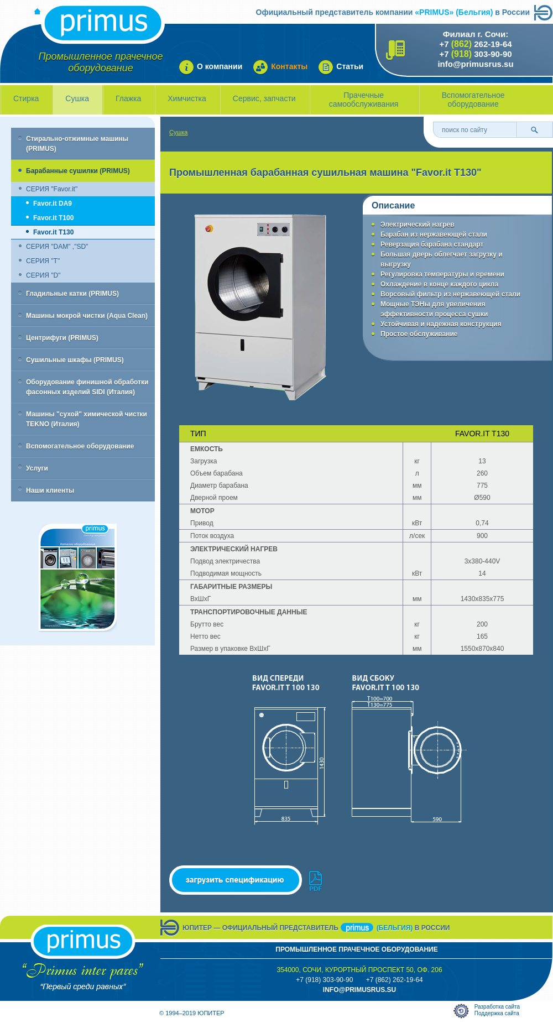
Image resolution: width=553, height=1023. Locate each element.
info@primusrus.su (475, 64)
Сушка (77, 98)
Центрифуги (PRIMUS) (62, 338)
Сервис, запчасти (264, 98)
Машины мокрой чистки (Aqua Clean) (87, 316)
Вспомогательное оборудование (473, 99)
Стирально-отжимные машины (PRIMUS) (77, 144)
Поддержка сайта (496, 1013)
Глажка (128, 98)
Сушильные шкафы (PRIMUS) (75, 360)
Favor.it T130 (53, 232)
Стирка (26, 98)
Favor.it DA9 (52, 203)
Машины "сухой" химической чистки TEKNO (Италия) (86, 419)
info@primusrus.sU (359, 990)
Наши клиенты (50, 490)
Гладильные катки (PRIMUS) (72, 293)
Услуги (37, 468)
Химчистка (187, 98)
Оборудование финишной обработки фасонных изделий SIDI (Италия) (87, 387)
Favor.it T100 (53, 218)
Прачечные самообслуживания (364, 99)
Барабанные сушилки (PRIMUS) (78, 171)
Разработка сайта (497, 1007)
